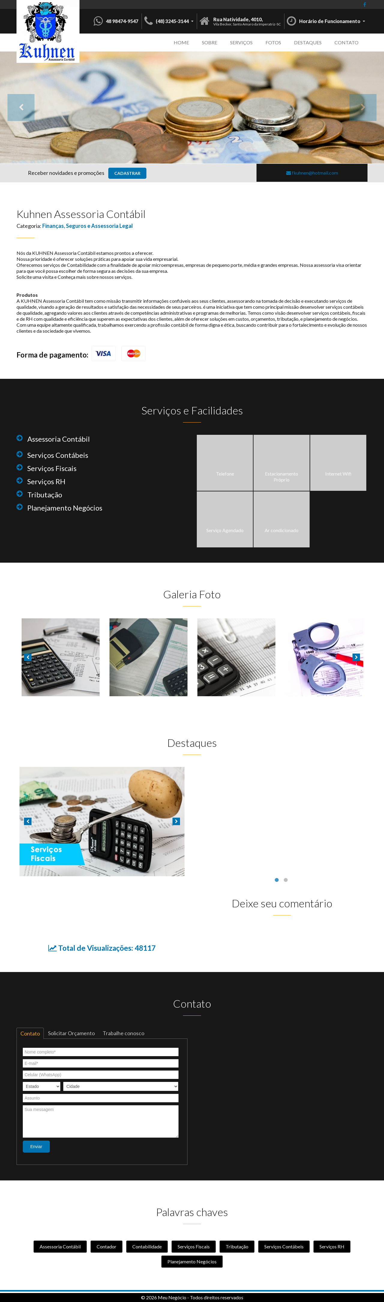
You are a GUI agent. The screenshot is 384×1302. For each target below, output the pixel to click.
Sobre (209, 42)
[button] (169, 20)
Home (181, 42)
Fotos (273, 42)
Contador (106, 1246)
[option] (192, 107)
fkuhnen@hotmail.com (312, 172)
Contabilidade (147, 1246)
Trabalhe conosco (123, 1033)
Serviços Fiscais (194, 1246)
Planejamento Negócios (192, 1261)
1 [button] (277, 881)
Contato (346, 42)
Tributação (237, 1246)
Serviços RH (332, 1246)
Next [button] (363, 107)
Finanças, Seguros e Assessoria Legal (87, 225)
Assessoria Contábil (60, 1246)
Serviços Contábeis (284, 1246)
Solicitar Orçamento (71, 1033)
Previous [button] (21, 107)
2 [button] (287, 881)
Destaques (308, 42)
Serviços (241, 42)
